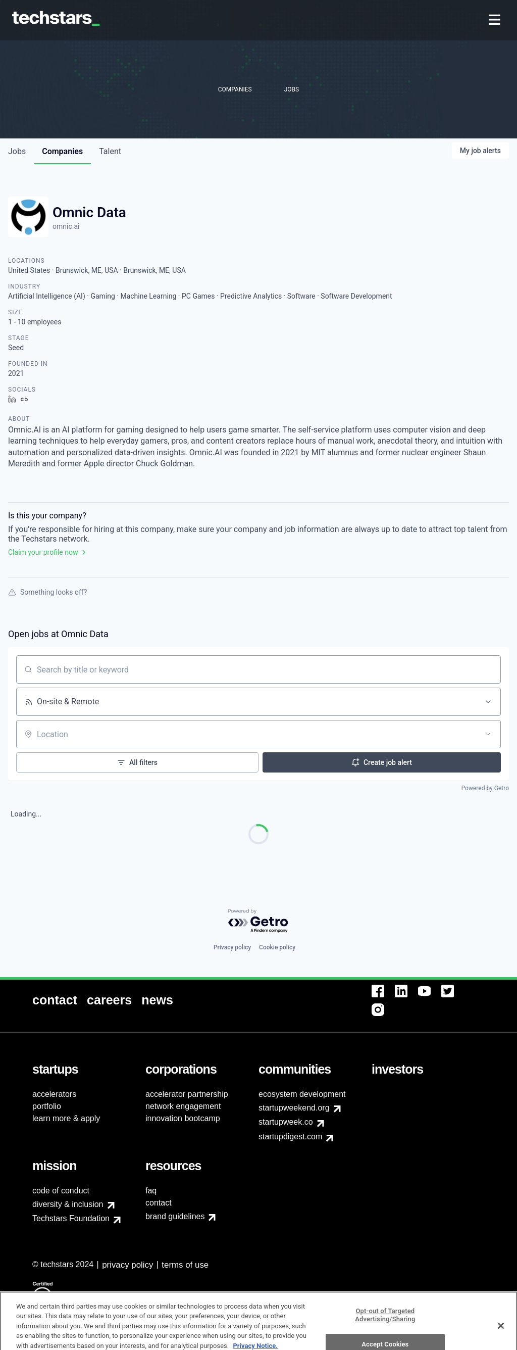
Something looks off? (47, 592)
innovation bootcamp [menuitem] (182, 1118)
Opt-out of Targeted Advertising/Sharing (385, 1333)
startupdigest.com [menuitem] (290, 1136)
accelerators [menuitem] (54, 1094)
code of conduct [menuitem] (60, 1190)
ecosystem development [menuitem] (302, 1094)
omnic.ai (66, 226)
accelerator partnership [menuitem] (186, 1094)
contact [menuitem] (158, 1202)
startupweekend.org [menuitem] (294, 1107)
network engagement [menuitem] (183, 1106)
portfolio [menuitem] (46, 1106)
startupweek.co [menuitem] (285, 1122)
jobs (17, 151)
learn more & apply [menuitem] (66, 1118)
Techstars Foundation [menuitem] (71, 1218)
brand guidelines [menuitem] (174, 1216)
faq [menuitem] (151, 1190)
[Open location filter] (488, 734)
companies (62, 151)
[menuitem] (495, 20)
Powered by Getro (485, 788)
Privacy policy (232, 947)
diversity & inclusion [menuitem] (68, 1204)
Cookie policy (277, 947)
